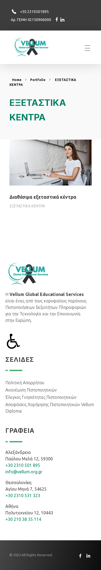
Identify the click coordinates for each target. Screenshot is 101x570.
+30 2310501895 (34, 11)
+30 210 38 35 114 (23, 519)
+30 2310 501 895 (22, 465)
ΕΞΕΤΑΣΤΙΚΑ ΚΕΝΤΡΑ (27, 206)
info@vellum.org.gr (23, 471)
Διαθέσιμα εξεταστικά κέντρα (42, 197)
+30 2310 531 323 (22, 495)
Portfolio (38, 80)
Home (17, 80)
